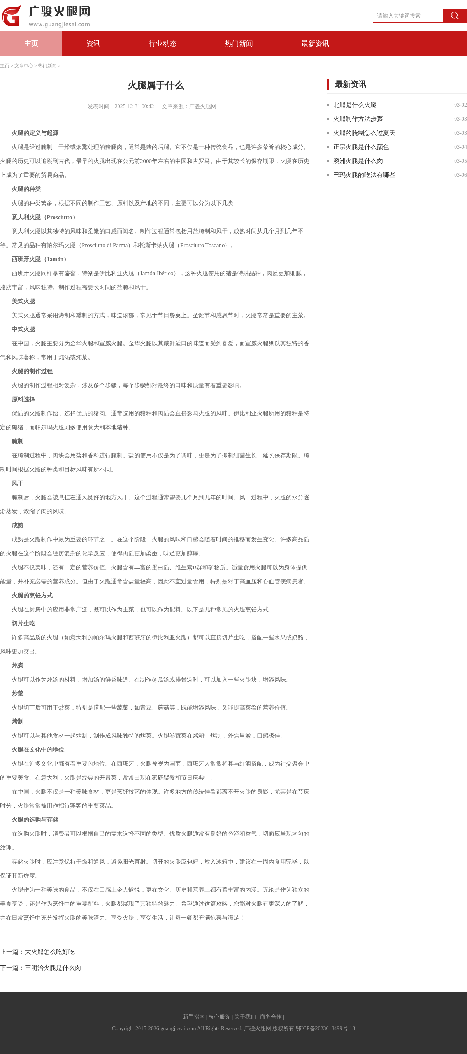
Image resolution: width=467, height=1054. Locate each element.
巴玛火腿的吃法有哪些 (364, 175)
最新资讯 (315, 43)
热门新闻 (239, 43)
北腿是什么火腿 (355, 105)
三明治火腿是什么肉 (53, 967)
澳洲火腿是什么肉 (358, 161)
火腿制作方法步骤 (358, 119)
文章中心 (23, 66)
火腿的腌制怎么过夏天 (364, 133)
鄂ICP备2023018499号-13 (325, 1028)
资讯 (93, 43)
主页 (31, 43)
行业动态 (163, 43)
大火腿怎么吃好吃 (50, 952)
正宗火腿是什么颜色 (361, 147)
